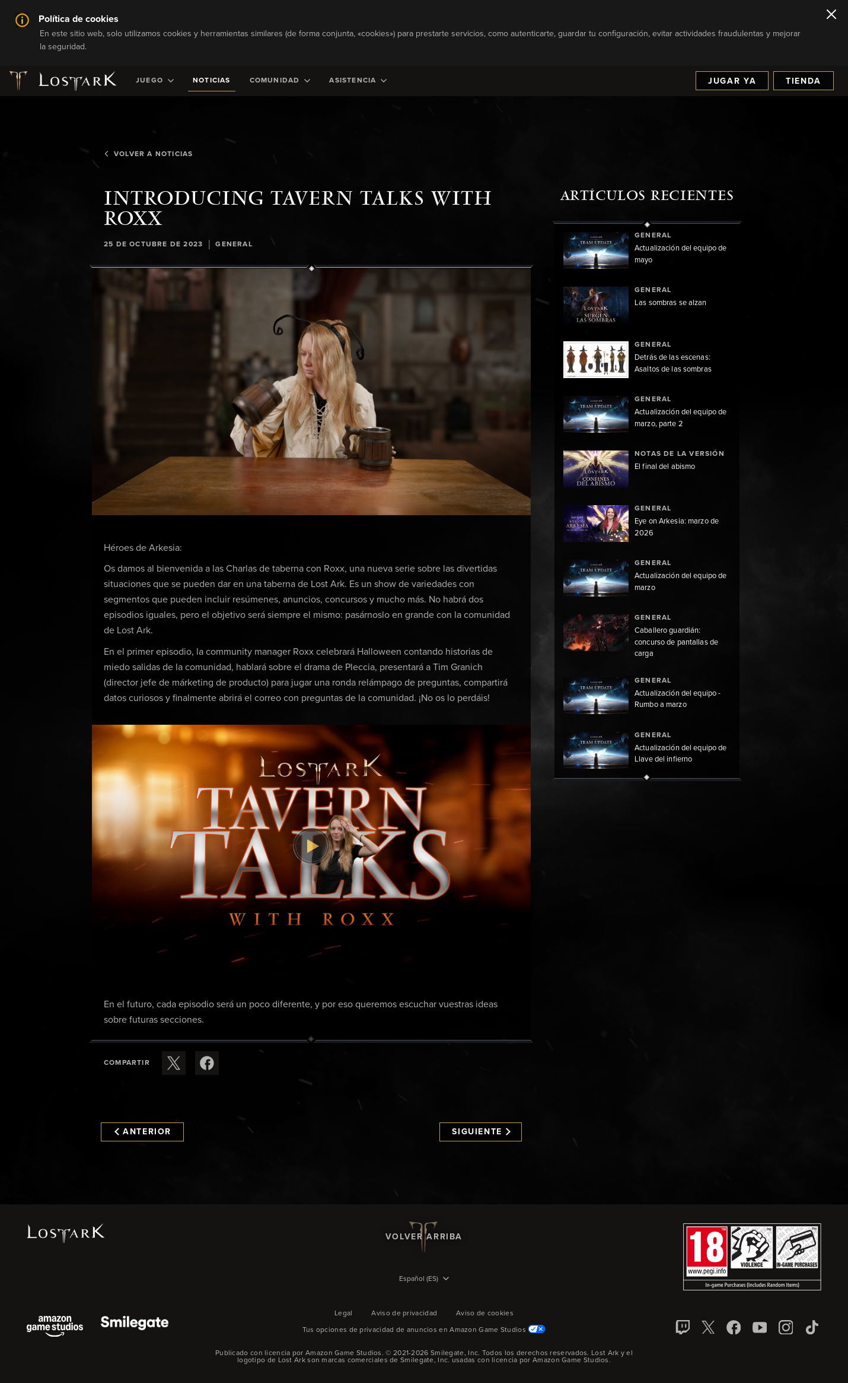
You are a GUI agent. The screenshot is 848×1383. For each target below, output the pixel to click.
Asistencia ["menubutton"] (358, 80)
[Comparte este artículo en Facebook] (207, 1063)
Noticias (212, 80)
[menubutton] (424, 1280)
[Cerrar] (831, 15)
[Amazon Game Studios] (55, 1327)
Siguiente (481, 1132)
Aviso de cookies (485, 1313)
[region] (646, 501)
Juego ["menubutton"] (155, 80)
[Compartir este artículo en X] (174, 1063)
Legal (343, 1313)
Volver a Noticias (148, 154)
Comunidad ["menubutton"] (280, 80)
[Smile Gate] (134, 1327)
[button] (311, 391)
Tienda (803, 81)
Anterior (142, 1132)
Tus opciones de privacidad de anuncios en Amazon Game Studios (424, 1330)
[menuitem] (154, 80)
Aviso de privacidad (404, 1313)
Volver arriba (424, 1237)
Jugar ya (732, 81)
